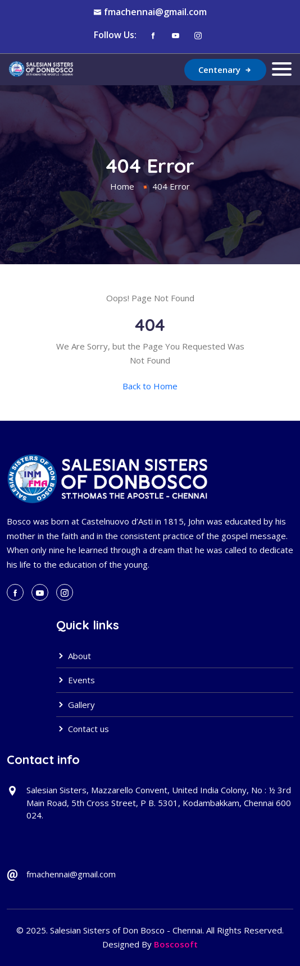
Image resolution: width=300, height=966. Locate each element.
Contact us (82, 728)
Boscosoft (176, 944)
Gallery (75, 704)
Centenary (225, 69)
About (73, 655)
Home (122, 186)
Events (75, 680)
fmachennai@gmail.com (155, 12)
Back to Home (150, 386)
